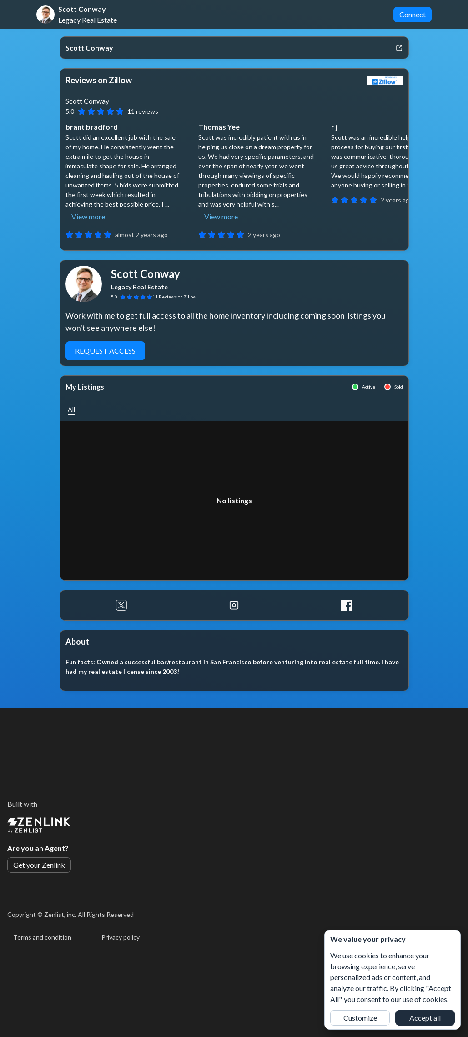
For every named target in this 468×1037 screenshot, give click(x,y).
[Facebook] (346, 605)
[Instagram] (234, 605)
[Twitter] (121, 605)
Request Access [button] (105, 350)
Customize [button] (360, 1017)
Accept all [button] (425, 1017)
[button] (71, 409)
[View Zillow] (385, 80)
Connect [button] (412, 14)
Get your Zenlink (39, 864)
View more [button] (88, 216)
